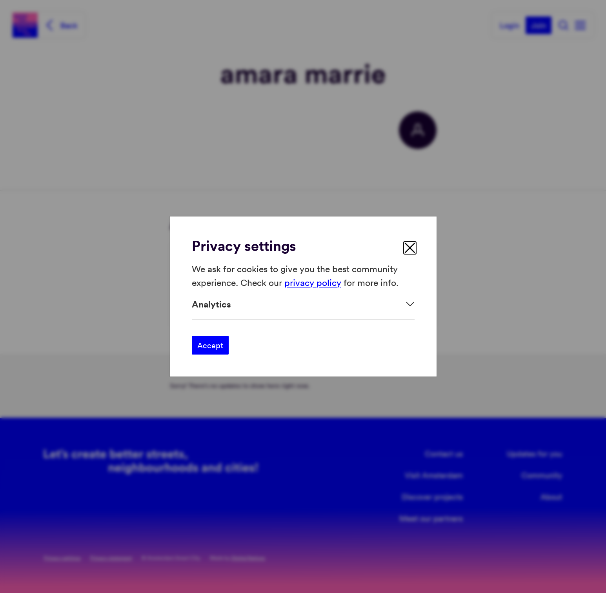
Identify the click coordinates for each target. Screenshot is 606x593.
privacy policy (312, 281)
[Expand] (303, 304)
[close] (410, 248)
